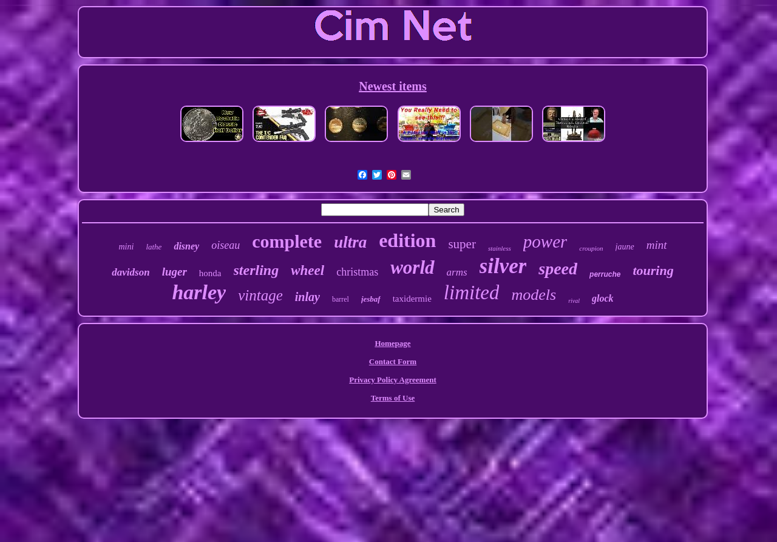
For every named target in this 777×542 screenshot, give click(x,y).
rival (574, 300)
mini (126, 246)
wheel (307, 270)
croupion (591, 248)
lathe (153, 246)
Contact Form (392, 361)
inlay (307, 296)
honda (210, 273)
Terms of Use (393, 397)
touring (653, 270)
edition (407, 240)
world (412, 267)
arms (457, 272)
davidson (130, 272)
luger (174, 271)
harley (199, 292)
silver (503, 266)
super (462, 244)
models (533, 294)
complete (287, 241)
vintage (260, 295)
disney (186, 246)
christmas (357, 272)
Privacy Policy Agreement (392, 379)
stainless (499, 248)
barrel (340, 299)
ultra (350, 242)
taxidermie (412, 298)
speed (557, 268)
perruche (604, 274)
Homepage (392, 343)
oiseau (225, 245)
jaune (625, 246)
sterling (256, 270)
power (545, 241)
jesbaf (371, 298)
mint (656, 245)
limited (472, 292)
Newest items (393, 86)
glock (603, 298)
